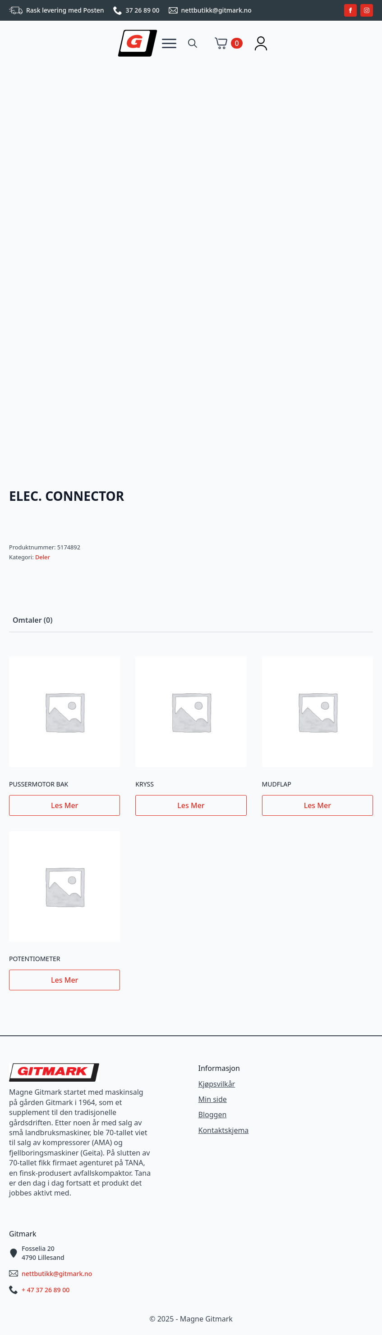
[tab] (32, 620)
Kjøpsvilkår (216, 1084)
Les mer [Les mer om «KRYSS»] (190, 805)
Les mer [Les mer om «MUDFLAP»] (317, 805)
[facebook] (350, 10)
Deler (42, 557)
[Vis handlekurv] (228, 43)
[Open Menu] (169, 43)
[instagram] (366, 10)
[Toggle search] (192, 43)
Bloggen (212, 1114)
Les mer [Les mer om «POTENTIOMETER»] (64, 980)
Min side (212, 1099)
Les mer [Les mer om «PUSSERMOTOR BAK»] (64, 805)
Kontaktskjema (223, 1130)
